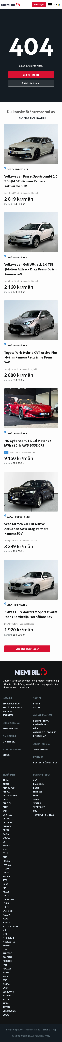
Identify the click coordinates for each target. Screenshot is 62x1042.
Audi (5, 799)
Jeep (5, 880)
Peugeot (7, 953)
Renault (7, 968)
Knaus (6, 892)
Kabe (5, 884)
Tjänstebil (8, 715)
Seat (5, 980)
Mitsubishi (8, 938)
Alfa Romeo (9, 788)
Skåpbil (37, 803)
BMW (5, 807)
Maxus (6, 918)
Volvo (6, 1015)
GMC (5, 857)
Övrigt (37, 795)
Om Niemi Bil (9, 741)
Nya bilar (7, 711)
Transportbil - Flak (43, 815)
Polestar (7, 957)
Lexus (6, 903)
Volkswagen (9, 1011)
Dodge (6, 838)
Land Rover (8, 899)
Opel (5, 949)
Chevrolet (8, 818)
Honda (6, 861)
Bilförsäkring (40, 724)
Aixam (6, 784)
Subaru (7, 995)
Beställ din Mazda (12, 707)
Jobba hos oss (40, 749)
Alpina (6, 792)
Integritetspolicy (14, 1029)
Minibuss (37, 792)
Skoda (6, 984)
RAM (5, 965)
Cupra (6, 830)
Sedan (36, 799)
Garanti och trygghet (44, 732)
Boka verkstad (10, 728)
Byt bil (36, 703)
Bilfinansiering (41, 721)
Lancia (6, 895)
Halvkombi (38, 784)
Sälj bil (37, 707)
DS (4, 842)
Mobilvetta (9, 942)
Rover (6, 972)
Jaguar (6, 876)
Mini (5, 934)
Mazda (6, 922)
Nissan (6, 945)
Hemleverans (39, 736)
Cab (35, 780)
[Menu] (50, 5)
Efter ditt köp (50, 1029)
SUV (35, 811)
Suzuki (6, 999)
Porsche (7, 961)
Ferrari (6, 845)
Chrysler (7, 822)
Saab (5, 976)
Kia (4, 888)
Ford (5, 853)
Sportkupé (39, 807)
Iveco (6, 872)
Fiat (5, 849)
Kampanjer (39, 4)
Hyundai (7, 865)
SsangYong (8, 992)
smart (6, 988)
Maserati (7, 915)
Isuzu (6, 868)
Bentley (7, 803)
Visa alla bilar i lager (31, 117)
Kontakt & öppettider (45, 762)
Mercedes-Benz (10, 926)
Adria (6, 780)
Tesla (6, 1003)
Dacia (6, 834)
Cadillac (7, 815)
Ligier (6, 907)
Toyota (6, 1007)
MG (4, 930)
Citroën (7, 826)
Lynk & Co (8, 911)
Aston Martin (10, 795)
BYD (5, 811)
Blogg (6, 755)
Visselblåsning (32, 1029)
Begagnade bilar (11, 703)
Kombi (36, 788)
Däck (36, 728)
